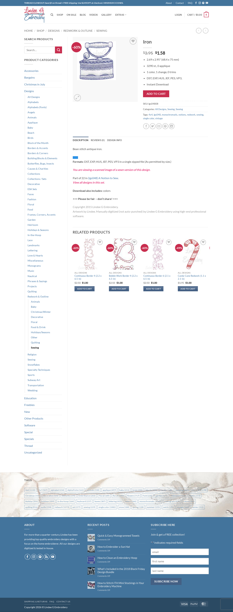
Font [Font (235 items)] (148, 495)
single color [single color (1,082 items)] (107, 507)
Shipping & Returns (35, 601)
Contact (180, 3)
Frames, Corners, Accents (42, 214)
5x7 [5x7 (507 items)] (43, 490)
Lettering (32, 250)
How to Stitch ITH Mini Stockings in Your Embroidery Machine (121, 584)
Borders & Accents (38, 148)
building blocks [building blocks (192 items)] (185, 490)
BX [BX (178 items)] (202, 490)
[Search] (52, 14)
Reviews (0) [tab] (98, 140)
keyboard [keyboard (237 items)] (84, 501)
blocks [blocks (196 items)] (151, 490)
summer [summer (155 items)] (153, 507)
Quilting (32, 291)
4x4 (151, 114)
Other (34, 337)
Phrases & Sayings (37, 281)
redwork (191, 114)
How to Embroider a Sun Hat (114, 546)
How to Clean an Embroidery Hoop (117, 557)
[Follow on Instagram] (200, 3)
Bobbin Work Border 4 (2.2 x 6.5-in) (123, 277)
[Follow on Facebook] (196, 3)
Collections (34, 173)
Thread (28, 445)
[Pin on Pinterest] (165, 126)
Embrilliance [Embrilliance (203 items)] (87, 495)
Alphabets (33, 102)
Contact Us (63, 601)
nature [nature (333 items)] (189, 501)
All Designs (34, 96)
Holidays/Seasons (40, 332)
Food (30, 209)
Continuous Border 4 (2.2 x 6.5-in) (88, 277)
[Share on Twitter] (153, 126)
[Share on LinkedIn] (171, 126)
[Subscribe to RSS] (46, 557)
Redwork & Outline (78, 30)
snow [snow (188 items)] (124, 507)
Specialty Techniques (39, 369)
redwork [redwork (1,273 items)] (62, 507)
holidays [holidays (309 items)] (47, 501)
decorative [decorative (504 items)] (51, 495)
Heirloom (33, 224)
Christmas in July (34, 84)
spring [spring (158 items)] (138, 507)
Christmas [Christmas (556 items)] (32, 495)
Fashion (32, 199)
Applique (33, 122)
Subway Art (34, 379)
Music (31, 270)
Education (30, 398)
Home (28, 30)
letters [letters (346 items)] (130, 501)
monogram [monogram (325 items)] (172, 501)
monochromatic (169, 114)
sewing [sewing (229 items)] (89, 507)
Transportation (36, 385)
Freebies (29, 404)
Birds (30, 137)
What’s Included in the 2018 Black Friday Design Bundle (121, 570)
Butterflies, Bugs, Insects (41, 163)
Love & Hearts (35, 255)
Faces (31, 194)
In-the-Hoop (34, 235)
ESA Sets (32, 189)
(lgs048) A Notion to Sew (103, 178)
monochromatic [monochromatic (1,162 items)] (150, 501)
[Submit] (58, 49)
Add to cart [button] (84, 289)
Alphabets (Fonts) (37, 107)
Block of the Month (38, 142)
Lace (30, 240)
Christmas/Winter (41, 311)
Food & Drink (38, 327)
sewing (199, 114)
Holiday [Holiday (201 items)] (31, 501)
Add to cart (156, 93)
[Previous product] (205, 30)
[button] (178, 15)
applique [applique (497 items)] (109, 490)
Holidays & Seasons (38, 229)
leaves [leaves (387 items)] (100, 501)
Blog (83, 14)
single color (148, 118)
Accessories (31, 70)
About (169, 3)
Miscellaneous (35, 260)
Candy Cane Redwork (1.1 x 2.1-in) (192, 277)
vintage (159, 118)
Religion (32, 354)
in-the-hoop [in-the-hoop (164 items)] (65, 501)
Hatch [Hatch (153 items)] (194, 495)
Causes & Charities (38, 168)
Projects (32, 286)
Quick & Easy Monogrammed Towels (119, 535)
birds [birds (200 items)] (137, 490)
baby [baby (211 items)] (124, 490)
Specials (29, 438)
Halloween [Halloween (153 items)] (178, 495)
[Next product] (198, 30)
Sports (31, 374)
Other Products (33, 418)
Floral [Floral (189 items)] (104, 495)
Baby (30, 127)
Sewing (101, 30)
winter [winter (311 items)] (198, 507)
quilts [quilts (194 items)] (46, 507)
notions (182, 114)
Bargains (29, 77)
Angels (31, 112)
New (27, 411)
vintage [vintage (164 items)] (183, 507)
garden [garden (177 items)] (162, 495)
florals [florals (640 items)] (118, 495)
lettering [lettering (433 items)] (115, 501)
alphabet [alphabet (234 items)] (57, 490)
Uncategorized (33, 452)
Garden (32, 219)
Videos (93, 14)
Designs (54, 30)
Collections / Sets (37, 178)
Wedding (32, 390)
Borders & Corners (38, 153)
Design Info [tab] (114, 140)
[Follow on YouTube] (207, 3)
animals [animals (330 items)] (93, 490)
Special (28, 432)
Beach (31, 132)
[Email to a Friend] (159, 126)
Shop (60, 14)
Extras (121, 14)
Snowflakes (34, 364)
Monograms (34, 265)
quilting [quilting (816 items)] (31, 507)
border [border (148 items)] (166, 490)
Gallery (106, 14)
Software (29, 425)
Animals (32, 117)
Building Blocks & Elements (42, 158)
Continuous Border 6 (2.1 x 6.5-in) (156, 277)
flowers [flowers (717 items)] (133, 495)
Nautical (32, 276)
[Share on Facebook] (146, 126)
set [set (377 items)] (76, 507)
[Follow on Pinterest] (203, 3)
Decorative (34, 183)
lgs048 (157, 114)
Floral (31, 204)
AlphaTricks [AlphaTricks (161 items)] (75, 490)
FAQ (190, 3)
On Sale (71, 14)
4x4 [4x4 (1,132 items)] (30, 490)
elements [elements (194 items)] (68, 495)
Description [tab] (80, 140)
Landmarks (34, 245)
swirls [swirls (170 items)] (168, 507)
